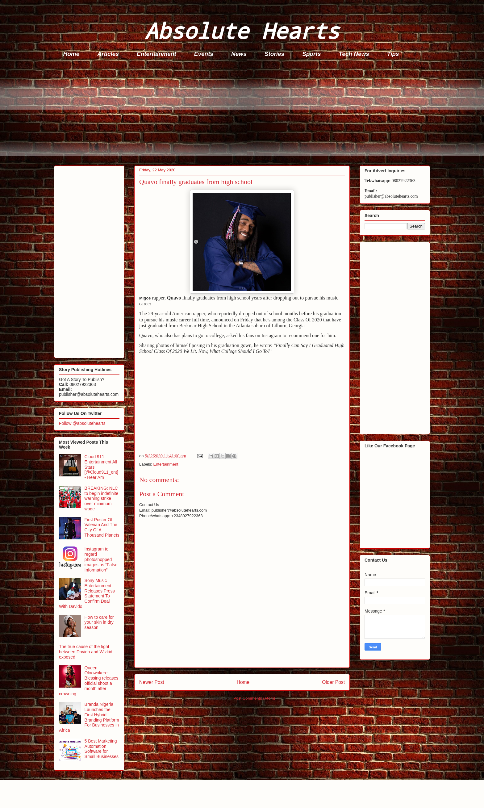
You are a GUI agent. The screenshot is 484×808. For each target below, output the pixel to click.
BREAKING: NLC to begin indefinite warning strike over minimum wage (102, 498)
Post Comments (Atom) (254, 698)
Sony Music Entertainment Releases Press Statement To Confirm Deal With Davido (87, 593)
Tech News (354, 54)
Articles (108, 54)
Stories (274, 54)
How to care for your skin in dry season (99, 622)
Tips (393, 54)
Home (71, 54)
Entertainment (156, 54)
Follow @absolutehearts (82, 423)
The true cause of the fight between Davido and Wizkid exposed (85, 651)
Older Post (333, 682)
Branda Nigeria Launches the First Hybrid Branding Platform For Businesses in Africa (89, 717)
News (239, 54)
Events (203, 54)
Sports (311, 54)
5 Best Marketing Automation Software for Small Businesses (102, 749)
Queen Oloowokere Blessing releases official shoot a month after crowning (88, 680)
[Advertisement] (239, 113)
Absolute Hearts (242, 30)
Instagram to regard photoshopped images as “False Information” (101, 559)
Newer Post (151, 682)
